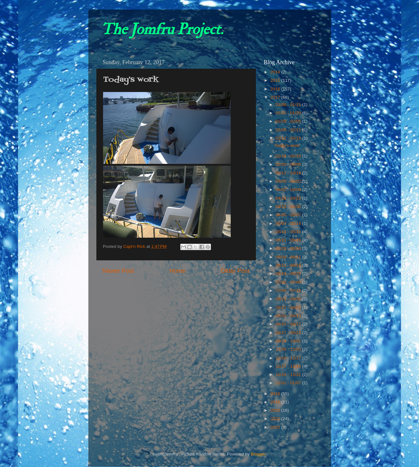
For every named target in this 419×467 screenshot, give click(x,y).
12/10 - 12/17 (289, 358)
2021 (275, 418)
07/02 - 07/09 (289, 282)
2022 (275, 427)
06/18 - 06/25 (289, 273)
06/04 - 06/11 (289, 257)
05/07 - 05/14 (289, 223)
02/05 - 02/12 (289, 129)
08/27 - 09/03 (289, 307)
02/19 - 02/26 (289, 156)
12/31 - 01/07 (289, 382)
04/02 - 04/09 (289, 189)
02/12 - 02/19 (289, 138)
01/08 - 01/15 (289, 104)
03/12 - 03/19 (289, 173)
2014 (275, 72)
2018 (275, 393)
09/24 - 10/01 (289, 341)
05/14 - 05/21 (289, 231)
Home (177, 270)
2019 (275, 402)
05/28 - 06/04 (289, 248)
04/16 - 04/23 (289, 198)
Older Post (235, 270)
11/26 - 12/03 (289, 349)
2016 (275, 89)
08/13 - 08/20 (289, 298)
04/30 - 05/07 (289, 214)
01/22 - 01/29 (289, 113)
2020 (275, 410)
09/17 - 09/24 (289, 332)
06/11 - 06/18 (289, 265)
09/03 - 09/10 (289, 315)
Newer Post (118, 270)
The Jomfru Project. (162, 29)
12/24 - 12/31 (289, 374)
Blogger (258, 454)
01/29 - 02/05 (289, 121)
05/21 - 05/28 (289, 240)
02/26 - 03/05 (289, 164)
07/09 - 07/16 (289, 290)
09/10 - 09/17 (289, 324)
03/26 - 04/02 (289, 181)
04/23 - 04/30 (289, 206)
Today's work (286, 145)
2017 (275, 97)
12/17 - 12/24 (289, 366)
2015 (275, 80)
